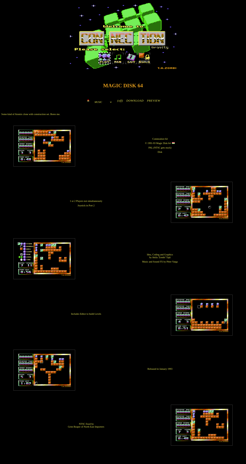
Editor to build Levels (90, 314)
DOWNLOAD (135, 100)
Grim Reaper (74, 426)
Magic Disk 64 (163, 143)
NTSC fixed (85, 424)
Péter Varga (172, 261)
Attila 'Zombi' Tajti (161, 257)
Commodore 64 (160, 139)
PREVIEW (153, 100)
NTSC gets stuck (162, 147)
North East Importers (94, 426)
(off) (120, 100)
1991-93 (151, 143)
